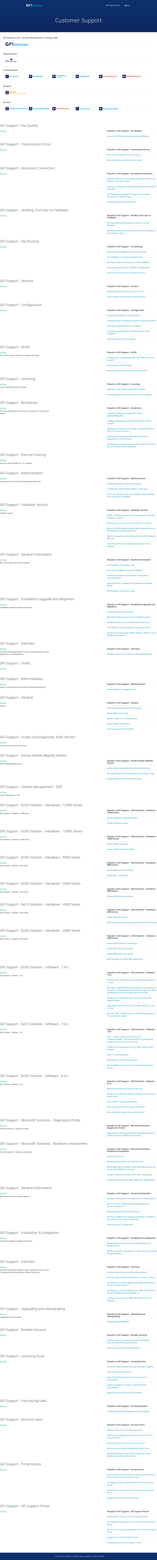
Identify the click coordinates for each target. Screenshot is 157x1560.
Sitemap (75, 1556)
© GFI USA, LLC (59, 1556)
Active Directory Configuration (120, 1224)
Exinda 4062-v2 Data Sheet (118, 724)
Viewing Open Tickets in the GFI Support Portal (127, 1516)
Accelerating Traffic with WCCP (120, 729)
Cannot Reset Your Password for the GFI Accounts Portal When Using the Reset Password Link (131, 1475)
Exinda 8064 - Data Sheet (117, 713)
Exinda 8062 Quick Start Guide (120, 954)
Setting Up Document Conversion (121, 202)
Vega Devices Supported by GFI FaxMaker (125, 570)
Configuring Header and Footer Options (124, 483)
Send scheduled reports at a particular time (126, 1112)
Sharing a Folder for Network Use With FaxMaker (128, 262)
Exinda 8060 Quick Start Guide (120, 870)
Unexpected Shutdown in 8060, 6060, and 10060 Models (131, 1180)
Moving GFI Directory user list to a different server (129, 617)
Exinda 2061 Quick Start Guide (120, 948)
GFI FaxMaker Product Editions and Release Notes (128, 627)
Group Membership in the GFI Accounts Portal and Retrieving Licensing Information (129, 1454)
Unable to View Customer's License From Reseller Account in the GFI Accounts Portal (128, 1341)
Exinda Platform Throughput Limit (121, 689)
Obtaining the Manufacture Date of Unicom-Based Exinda (132, 922)
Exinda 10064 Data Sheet (117, 844)
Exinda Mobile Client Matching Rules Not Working (128, 768)
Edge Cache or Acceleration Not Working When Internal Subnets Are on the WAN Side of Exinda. (131, 1134)
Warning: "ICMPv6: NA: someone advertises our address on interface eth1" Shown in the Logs (131, 1218)
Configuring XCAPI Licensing (119, 365)
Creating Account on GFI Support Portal (124, 1542)
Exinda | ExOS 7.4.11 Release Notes (122, 718)
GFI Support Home (113, 5)
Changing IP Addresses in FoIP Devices (123, 315)
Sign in (127, 5)
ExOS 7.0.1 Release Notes (118, 1054)
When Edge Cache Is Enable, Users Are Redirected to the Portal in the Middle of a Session (131, 1168)
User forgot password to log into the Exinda (126, 1107)
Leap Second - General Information (122, 1101)
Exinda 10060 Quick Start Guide (120, 849)
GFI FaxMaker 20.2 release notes (121, 591)
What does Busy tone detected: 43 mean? (125, 160)
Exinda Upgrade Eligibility (118, 1321)
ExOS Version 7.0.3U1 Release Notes (122, 1060)
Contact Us (68, 1556)
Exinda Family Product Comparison (122, 943)
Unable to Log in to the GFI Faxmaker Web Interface (129, 654)
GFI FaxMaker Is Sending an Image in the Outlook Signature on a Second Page (128, 195)
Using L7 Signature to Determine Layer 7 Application (129, 1174)
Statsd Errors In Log (115, 1156)
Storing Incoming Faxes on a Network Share (126, 273)
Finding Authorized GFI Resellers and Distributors (128, 1411)
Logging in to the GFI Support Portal (122, 1537)
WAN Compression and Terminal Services (124, 1088)
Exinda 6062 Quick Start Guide (120, 896)
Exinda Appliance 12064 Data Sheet (122, 818)
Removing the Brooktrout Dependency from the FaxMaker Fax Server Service (127, 437)
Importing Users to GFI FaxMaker (121, 339)
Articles (3, 131)
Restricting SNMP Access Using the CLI (123, 1211)
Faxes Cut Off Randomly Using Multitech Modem (128, 136)
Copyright (87, 1556)
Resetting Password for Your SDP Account (125, 1161)
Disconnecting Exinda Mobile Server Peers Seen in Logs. (131, 773)
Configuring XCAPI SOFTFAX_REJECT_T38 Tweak (127, 489)
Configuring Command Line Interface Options (127, 1272)
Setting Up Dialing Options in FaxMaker (124, 326)
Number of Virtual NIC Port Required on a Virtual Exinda (131, 1198)
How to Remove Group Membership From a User (128, 1448)
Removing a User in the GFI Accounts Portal (126, 1443)
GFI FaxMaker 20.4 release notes (121, 565)
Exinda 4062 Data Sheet (117, 917)
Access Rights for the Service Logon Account (126, 296)
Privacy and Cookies (98, 1556)
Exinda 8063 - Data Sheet (117, 875)
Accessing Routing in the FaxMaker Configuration (128, 267)
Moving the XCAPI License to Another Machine (127, 370)
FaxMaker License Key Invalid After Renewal (126, 389)
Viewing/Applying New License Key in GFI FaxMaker (129, 394)
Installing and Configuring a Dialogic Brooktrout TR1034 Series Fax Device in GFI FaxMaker (131, 445)
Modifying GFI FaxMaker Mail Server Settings (126, 252)
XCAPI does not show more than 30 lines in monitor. (129, 523)
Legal (81, 1556)
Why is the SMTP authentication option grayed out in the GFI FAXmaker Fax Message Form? (131, 529)
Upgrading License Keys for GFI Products (124, 1392)
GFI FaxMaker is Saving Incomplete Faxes (125, 257)
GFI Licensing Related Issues (119, 1372)
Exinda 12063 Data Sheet (117, 823)
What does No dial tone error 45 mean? (124, 155)
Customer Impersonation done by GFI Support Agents (130, 1366)
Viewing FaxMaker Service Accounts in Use (125, 291)
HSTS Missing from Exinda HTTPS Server (124, 708)
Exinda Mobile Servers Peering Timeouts (124, 778)
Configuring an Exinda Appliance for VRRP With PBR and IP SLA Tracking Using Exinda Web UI (131, 1291)
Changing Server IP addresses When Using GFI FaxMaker (131, 320)
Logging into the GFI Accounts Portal (123, 1498)
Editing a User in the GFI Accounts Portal (124, 1430)
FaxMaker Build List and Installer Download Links (128, 622)
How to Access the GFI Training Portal (123, 1348)
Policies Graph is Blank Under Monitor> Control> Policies (131, 1277)
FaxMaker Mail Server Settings (120, 612)
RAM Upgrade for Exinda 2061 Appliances (125, 959)
